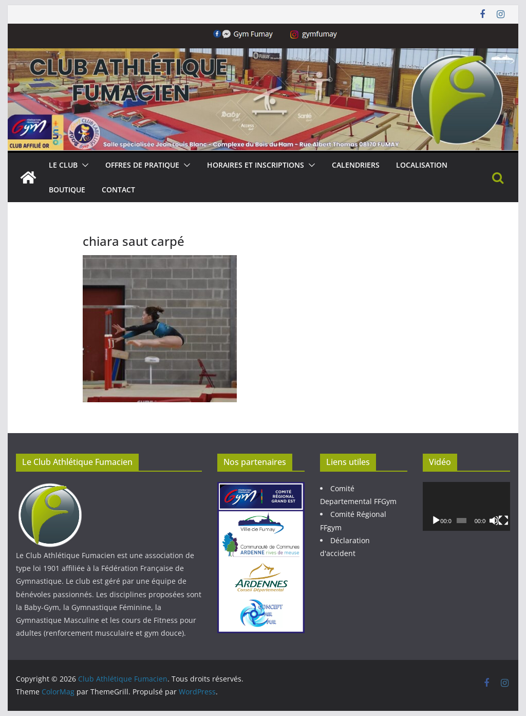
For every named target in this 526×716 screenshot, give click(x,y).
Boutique (67, 189)
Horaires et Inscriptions (255, 165)
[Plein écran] (503, 520)
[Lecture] (436, 520)
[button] (83, 165)
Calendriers (356, 165)
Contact (118, 189)
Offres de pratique (142, 165)
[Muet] (494, 520)
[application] (466, 506)
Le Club (63, 165)
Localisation (421, 165)
